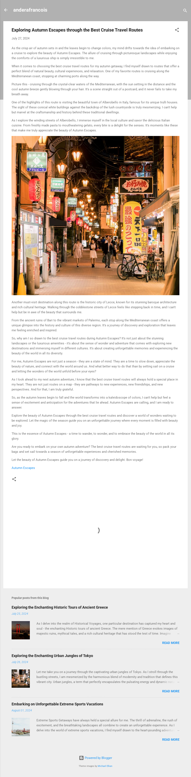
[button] (176, 30)
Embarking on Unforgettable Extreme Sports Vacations (57, 704)
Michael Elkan (105, 766)
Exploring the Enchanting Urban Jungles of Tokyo (52, 655)
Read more (170, 643)
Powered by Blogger (95, 758)
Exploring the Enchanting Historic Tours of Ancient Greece (60, 607)
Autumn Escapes (23, 468)
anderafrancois (30, 10)
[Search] (185, 11)
